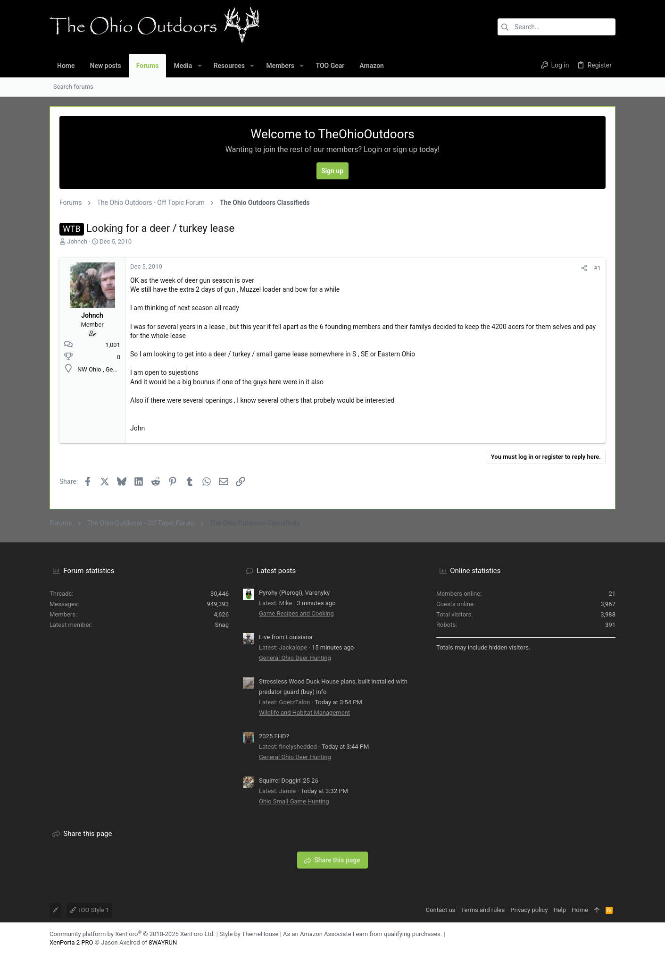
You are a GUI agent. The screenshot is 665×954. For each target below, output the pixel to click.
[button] (199, 65)
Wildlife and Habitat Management (304, 712)
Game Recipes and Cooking (296, 613)
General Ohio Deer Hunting (295, 657)
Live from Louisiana (285, 637)
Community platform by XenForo (132, 933)
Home (580, 909)
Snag (222, 624)
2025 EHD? (274, 736)
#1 (597, 267)
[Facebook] (597, 938)
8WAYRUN (163, 942)
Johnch (77, 241)
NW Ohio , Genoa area (107, 369)
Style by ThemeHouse (248, 933)
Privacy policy (529, 909)
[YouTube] (611, 938)
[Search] (556, 26)
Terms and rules (483, 909)
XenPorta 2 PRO (71, 942)
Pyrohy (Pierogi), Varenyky (294, 592)
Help (559, 909)
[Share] (584, 267)
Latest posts (276, 570)
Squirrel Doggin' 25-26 (288, 780)
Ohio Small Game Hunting (294, 801)
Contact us (441, 909)
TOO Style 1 (89, 909)
